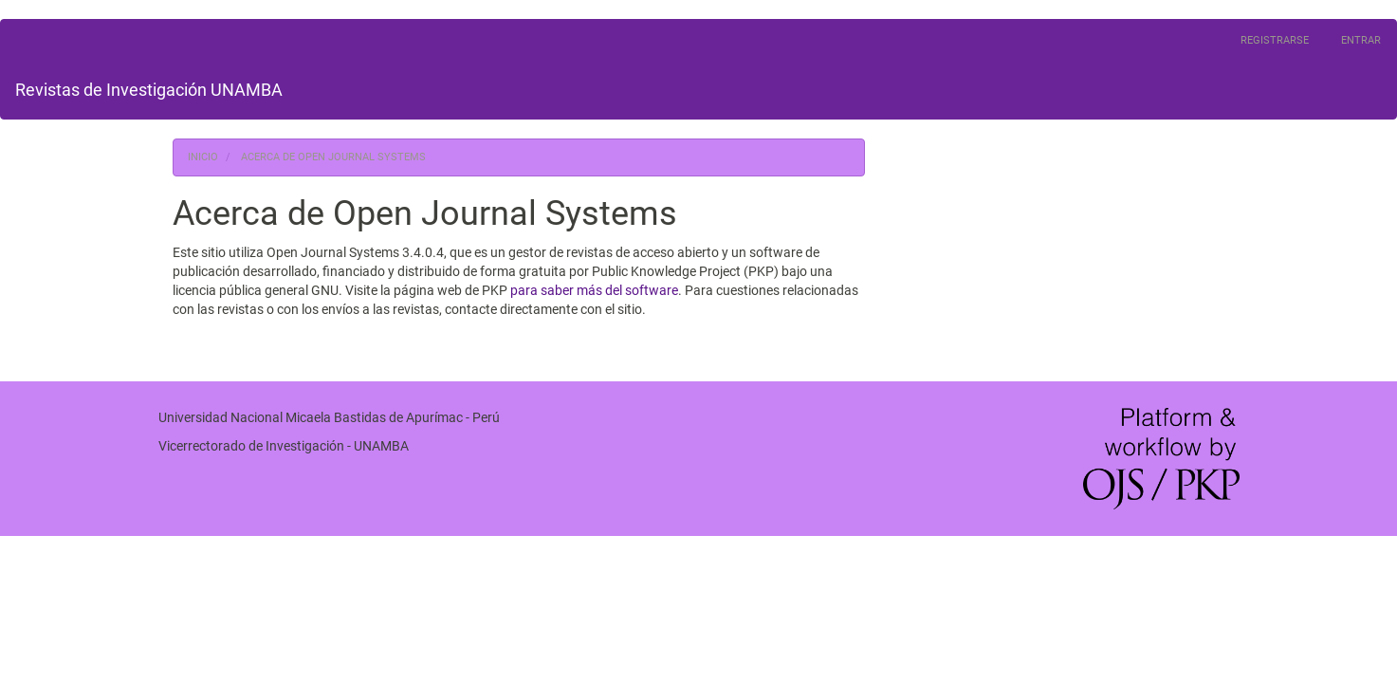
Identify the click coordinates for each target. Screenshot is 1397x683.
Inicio (203, 157)
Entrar (1361, 40)
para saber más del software (594, 290)
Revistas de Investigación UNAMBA (149, 90)
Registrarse (1275, 40)
